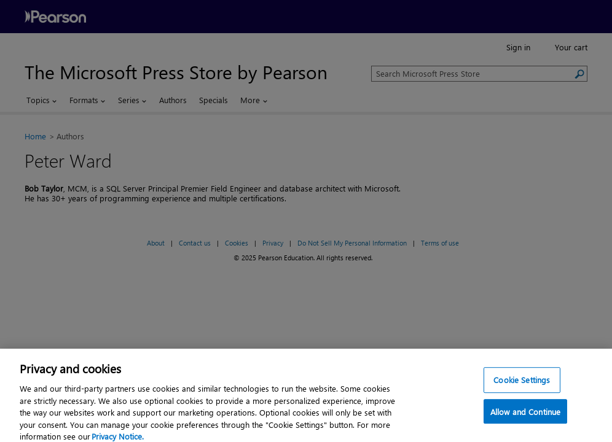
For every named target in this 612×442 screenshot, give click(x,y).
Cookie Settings (521, 384)
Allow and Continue (525, 415)
